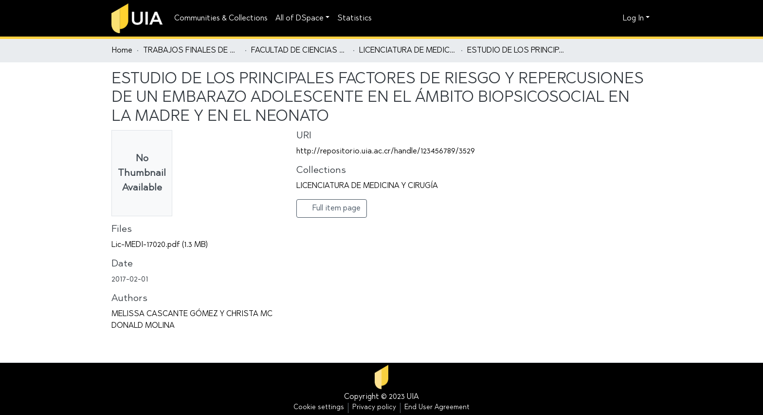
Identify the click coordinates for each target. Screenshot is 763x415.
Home (122, 51)
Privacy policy (374, 407)
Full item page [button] (332, 208)
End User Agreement (437, 407)
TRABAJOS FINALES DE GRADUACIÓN (191, 51)
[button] (613, 18)
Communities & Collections (221, 18)
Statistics (354, 18)
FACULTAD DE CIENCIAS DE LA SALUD (299, 51)
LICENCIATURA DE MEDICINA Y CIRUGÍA (407, 51)
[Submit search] (598, 18)
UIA (413, 397)
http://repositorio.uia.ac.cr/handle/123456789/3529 (385, 151)
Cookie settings (318, 407)
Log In (633, 18)
